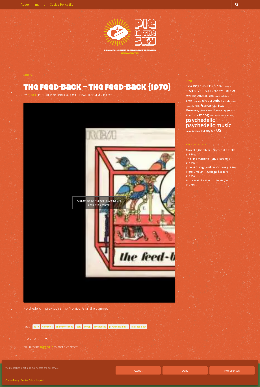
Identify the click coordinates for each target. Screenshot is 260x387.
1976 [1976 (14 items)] (226, 91)
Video (27, 75)
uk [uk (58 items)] (213, 130)
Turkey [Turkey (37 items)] (205, 131)
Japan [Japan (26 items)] (226, 110)
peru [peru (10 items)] (232, 115)
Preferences (232, 370)
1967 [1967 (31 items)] (195, 86)
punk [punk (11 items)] (188, 131)
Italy (79, 326)
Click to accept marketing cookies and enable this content (99, 203)
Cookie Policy (12, 380)
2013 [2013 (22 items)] (200, 95)
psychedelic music (118, 326)
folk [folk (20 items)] (197, 105)
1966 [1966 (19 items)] (189, 86)
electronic (47, 326)
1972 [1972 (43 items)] (197, 91)
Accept (138, 370)
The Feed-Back (138, 326)
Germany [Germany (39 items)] (192, 110)
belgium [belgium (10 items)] (225, 96)
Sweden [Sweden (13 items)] (196, 130)
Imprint (40, 380)
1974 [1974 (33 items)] (213, 91)
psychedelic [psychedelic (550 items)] (200, 120)
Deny (185, 370)
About (25, 5)
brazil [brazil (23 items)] (189, 101)
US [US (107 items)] (218, 130)
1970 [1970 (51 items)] (220, 86)
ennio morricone (64, 326)
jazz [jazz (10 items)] (233, 110)
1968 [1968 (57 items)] (204, 86)
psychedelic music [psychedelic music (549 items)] (208, 125)
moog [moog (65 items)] (204, 114)
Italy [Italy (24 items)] (219, 110)
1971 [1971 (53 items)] (189, 91)
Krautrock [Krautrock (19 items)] (192, 115)
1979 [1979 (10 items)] (194, 96)
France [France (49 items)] (205, 105)
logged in (46, 347)
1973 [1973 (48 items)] (205, 91)
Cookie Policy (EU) (62, 5)
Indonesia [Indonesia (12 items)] (210, 110)
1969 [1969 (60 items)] (212, 86)
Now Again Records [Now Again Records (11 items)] (219, 115)
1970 (36, 326)
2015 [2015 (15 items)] (211, 95)
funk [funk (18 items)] (214, 105)
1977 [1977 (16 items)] (232, 91)
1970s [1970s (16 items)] (228, 86)
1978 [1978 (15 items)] (188, 95)
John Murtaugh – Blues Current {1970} (211, 167)
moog (87, 326)
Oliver (31, 95)
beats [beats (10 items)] (217, 96)
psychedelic (100, 326)
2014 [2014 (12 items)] (205, 96)
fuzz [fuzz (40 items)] (221, 105)
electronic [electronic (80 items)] (211, 100)
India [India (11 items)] (202, 110)
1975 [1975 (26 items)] (220, 91)
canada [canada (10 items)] (197, 101)
